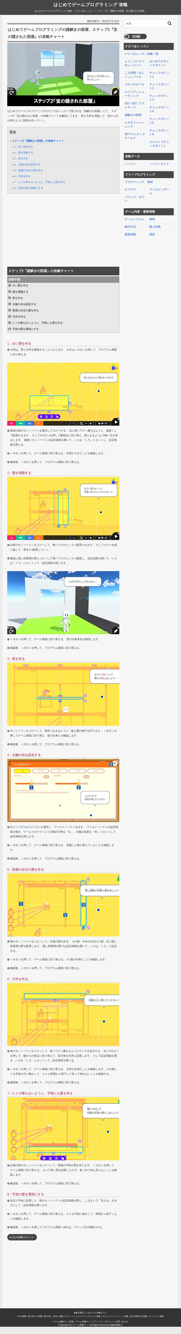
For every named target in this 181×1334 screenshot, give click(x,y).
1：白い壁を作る (23, 154)
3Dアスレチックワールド (135, 133)
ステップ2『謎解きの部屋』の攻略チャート (38, 148)
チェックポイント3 (159, 96)
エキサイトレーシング (134, 122)
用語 (152, 229)
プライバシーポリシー (103, 1329)
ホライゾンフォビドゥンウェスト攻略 (83, 1323)
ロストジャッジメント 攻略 (115, 1323)
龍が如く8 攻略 (35, 1323)
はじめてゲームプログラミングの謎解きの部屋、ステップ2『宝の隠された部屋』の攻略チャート (62, 36)
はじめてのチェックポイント (159, 63)
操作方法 (130, 222)
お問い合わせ (121, 1329)
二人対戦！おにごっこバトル (134, 74)
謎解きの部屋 (133, 112)
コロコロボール (134, 83)
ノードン (130, 160)
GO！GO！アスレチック (135, 103)
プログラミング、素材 (139, 178)
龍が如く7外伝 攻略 (53, 1323)
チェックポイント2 (159, 85)
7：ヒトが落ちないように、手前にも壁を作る (39, 189)
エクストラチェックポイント (159, 140)
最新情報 (130, 229)
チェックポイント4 (159, 107)
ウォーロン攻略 (156, 1323)
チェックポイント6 (159, 129)
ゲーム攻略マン (60, 1329)
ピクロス (130, 185)
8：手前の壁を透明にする (28, 195)
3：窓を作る (21, 165)
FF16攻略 (21, 1323)
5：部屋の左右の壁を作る (28, 177)
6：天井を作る (22, 183)
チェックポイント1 (159, 74)
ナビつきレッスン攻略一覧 (142, 53)
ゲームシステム (134, 214)
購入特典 (155, 222)
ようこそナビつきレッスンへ (134, 63)
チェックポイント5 (159, 118)
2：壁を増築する (23, 160)
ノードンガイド (159, 160)
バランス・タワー (134, 195)
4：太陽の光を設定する (27, 171)
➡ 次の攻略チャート (22, 1244)
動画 (152, 214)
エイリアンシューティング (134, 92)
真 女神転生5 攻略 (138, 1323)
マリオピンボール (159, 187)
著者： (80, 1329)
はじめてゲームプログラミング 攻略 (90, 4)
